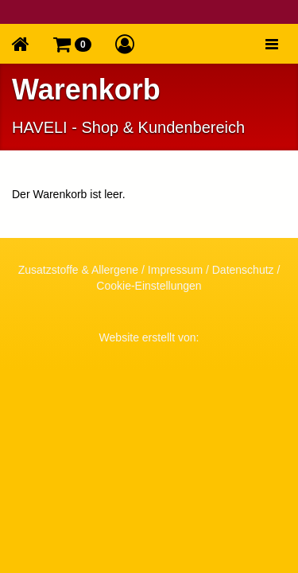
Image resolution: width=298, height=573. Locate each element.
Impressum (175, 269)
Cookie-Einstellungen (148, 285)
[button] (72, 44)
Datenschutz (243, 269)
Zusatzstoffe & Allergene (78, 269)
